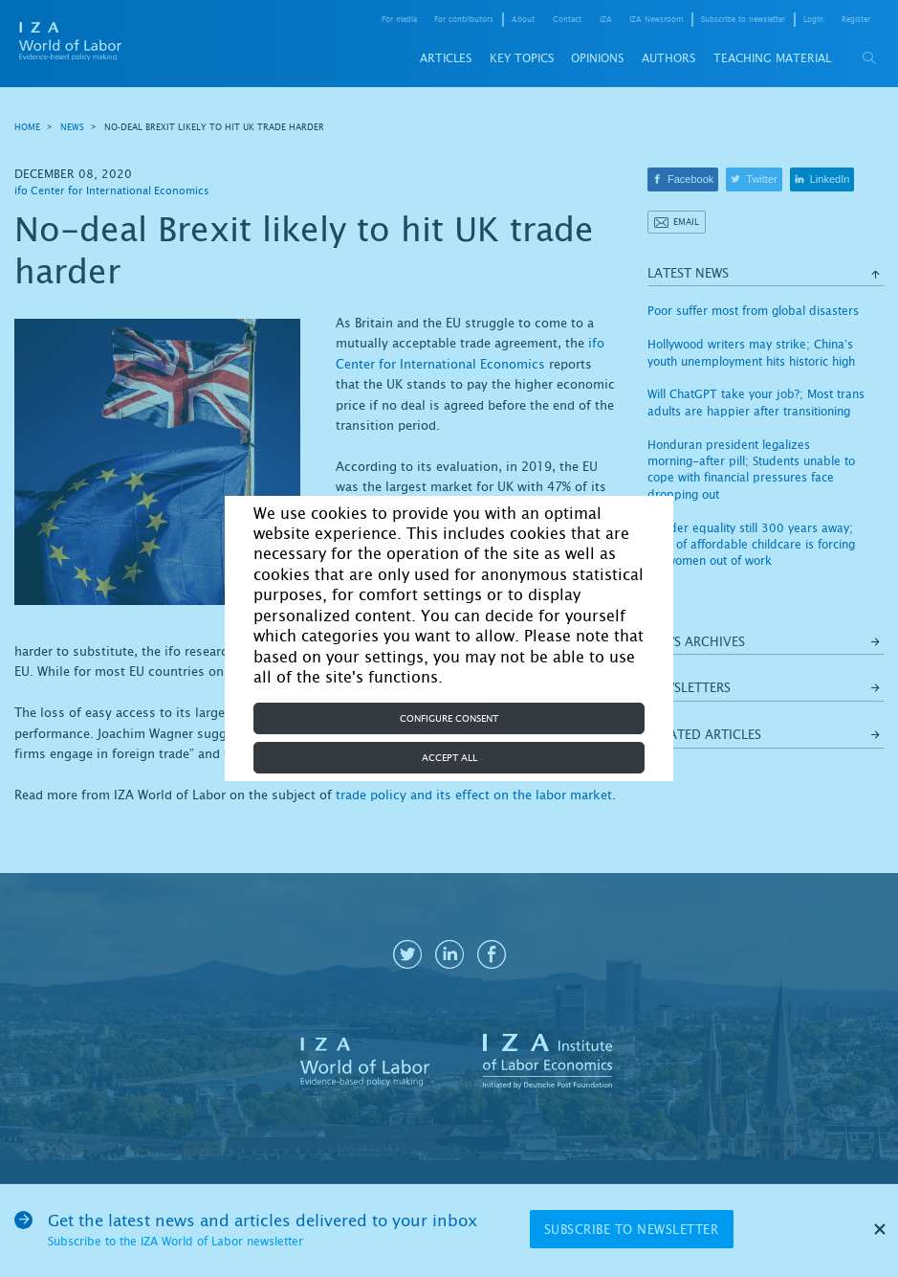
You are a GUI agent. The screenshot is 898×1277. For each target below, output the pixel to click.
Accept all (449, 757)
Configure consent (449, 718)
